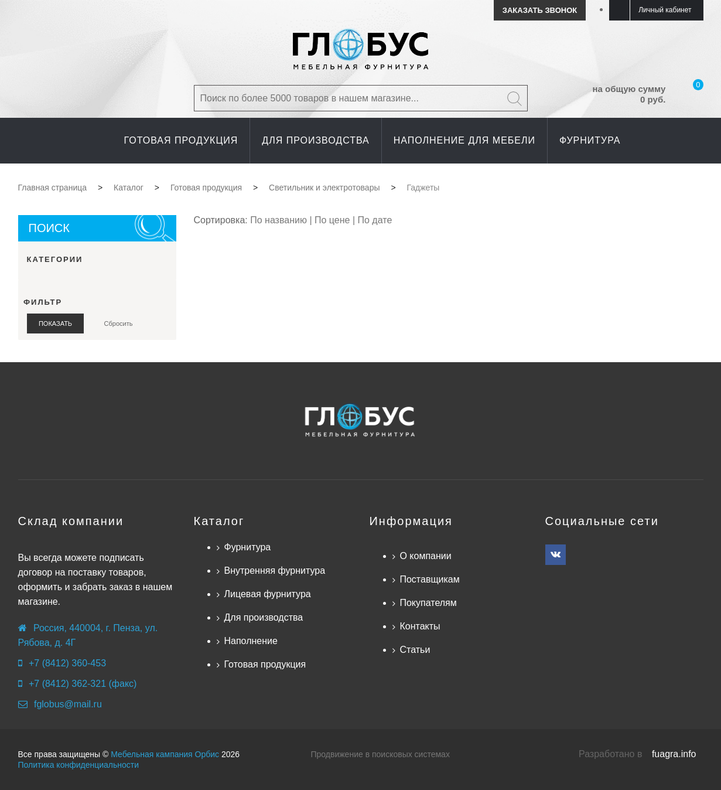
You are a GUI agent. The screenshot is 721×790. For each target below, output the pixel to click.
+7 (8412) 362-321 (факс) (82, 684)
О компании (425, 556)
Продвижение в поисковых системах (380, 754)
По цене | (336, 220)
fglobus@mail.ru (68, 704)
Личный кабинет (664, 10)
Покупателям (427, 603)
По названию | (282, 220)
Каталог (218, 521)
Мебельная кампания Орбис (165, 754)
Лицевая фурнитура (267, 594)
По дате (375, 220)
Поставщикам (429, 579)
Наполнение (250, 641)
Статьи (414, 650)
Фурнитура (247, 547)
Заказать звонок (540, 10)
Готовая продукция (265, 664)
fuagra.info (674, 754)
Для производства (263, 617)
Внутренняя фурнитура (274, 571)
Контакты (419, 626)
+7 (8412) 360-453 (67, 663)
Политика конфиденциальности (78, 764)
